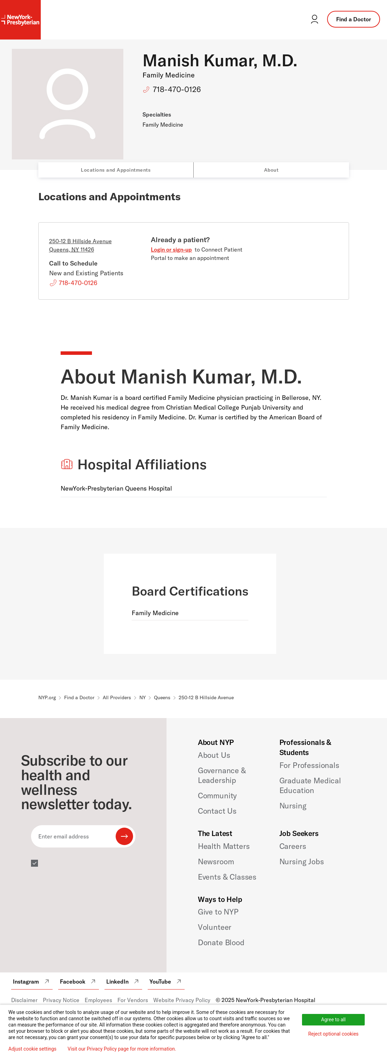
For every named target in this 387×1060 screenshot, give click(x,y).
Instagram (32, 981)
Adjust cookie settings (32, 1049)
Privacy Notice (61, 999)
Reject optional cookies (333, 1034)
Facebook (78, 981)
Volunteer (215, 927)
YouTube (166, 981)
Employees (98, 999)
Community (217, 795)
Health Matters (224, 846)
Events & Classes (227, 877)
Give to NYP (218, 912)
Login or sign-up (171, 249)
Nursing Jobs (301, 861)
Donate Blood (221, 942)
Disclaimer (24, 999)
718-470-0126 (177, 89)
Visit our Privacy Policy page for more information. (122, 1049)
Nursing (293, 806)
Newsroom (216, 861)
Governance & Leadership (222, 775)
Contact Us (217, 811)
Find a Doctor (353, 19)
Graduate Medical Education (310, 785)
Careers (292, 846)
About (271, 170)
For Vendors (132, 999)
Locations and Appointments (115, 170)
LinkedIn (123, 981)
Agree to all (333, 1019)
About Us (214, 755)
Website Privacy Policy (181, 999)
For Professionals (309, 765)
